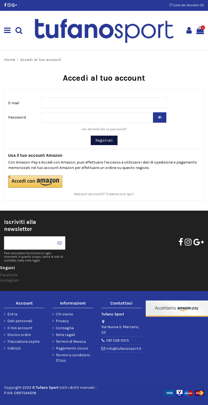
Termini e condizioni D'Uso (73, 358)
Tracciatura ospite (23, 341)
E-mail (13, 103)
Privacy (62, 321)
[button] (69, 181)
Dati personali (19, 321)
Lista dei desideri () (186, 5)
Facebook (8, 275)
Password (17, 117)
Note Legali (65, 334)
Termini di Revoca (71, 341)
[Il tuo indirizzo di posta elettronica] (29, 243)
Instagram (9, 280)
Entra (12, 314)
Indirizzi (14, 348)
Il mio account (19, 328)
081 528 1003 (117, 340)
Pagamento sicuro (72, 348)
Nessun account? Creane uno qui (104, 194)
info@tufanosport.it (123, 348)
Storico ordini (19, 334)
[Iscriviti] (59, 243)
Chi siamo (64, 314)
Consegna (65, 328)
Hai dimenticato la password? (104, 129)
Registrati (104, 140)
